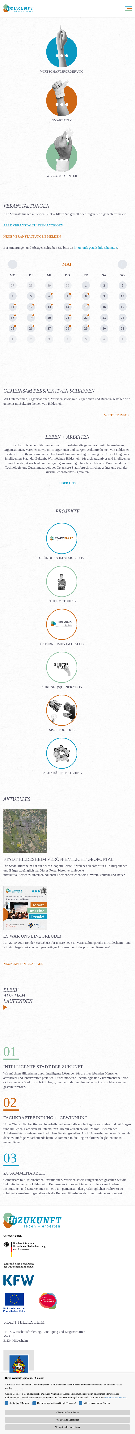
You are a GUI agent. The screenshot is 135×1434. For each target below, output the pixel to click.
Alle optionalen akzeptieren (67, 1427)
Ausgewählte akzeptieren (67, 1419)
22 (86, 318)
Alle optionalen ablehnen (67, 1412)
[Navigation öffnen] (128, 8)
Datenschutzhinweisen (115, 1397)
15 (86, 307)
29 (86, 328)
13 (49, 307)
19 (31, 318)
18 (12, 318)
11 (12, 307)
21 (67, 318)
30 (104, 328)
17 (122, 307)
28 (67, 328)
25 (12, 328)
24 (122, 318)
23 (104, 318)
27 (49, 328)
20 (49, 318)
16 (104, 307)
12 (31, 307)
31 (122, 328)
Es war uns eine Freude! (32, 936)
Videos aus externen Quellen (96, 1403)
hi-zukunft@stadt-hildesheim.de (95, 247)
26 (31, 328)
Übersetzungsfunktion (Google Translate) (56, 1403)
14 (67, 307)
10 (122, 296)
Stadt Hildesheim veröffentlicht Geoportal (58, 859)
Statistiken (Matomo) (19, 1403)
